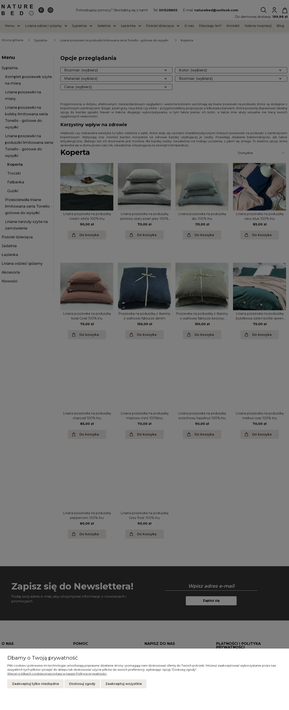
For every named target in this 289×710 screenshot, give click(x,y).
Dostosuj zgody (82, 684)
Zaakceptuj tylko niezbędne (35, 684)
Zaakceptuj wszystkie (123, 684)
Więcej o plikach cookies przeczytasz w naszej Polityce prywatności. (57, 673)
